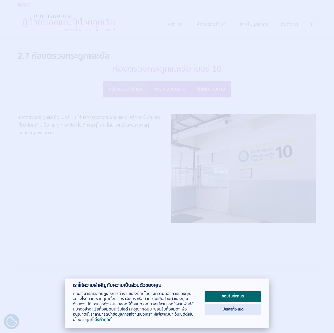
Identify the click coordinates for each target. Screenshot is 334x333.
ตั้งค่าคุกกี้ (103, 320)
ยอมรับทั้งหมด (233, 296)
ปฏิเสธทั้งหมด (232, 309)
